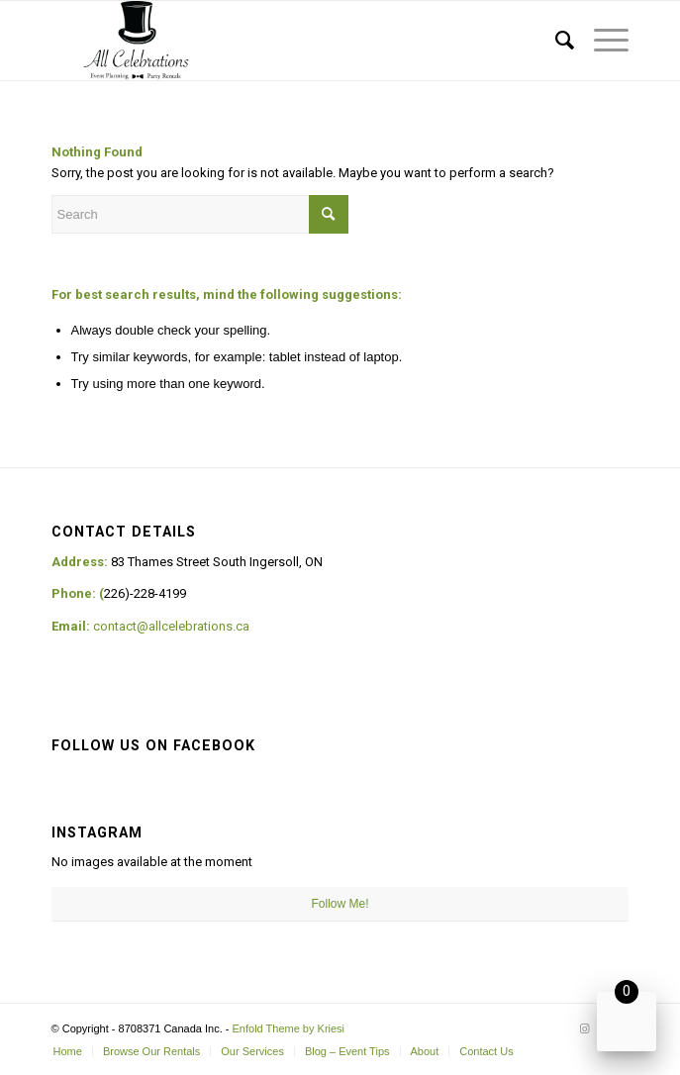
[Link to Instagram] (584, 1028)
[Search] (554, 40)
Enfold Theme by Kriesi (289, 1028)
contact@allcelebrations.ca (171, 626)
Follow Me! (339, 904)
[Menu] (601, 40)
